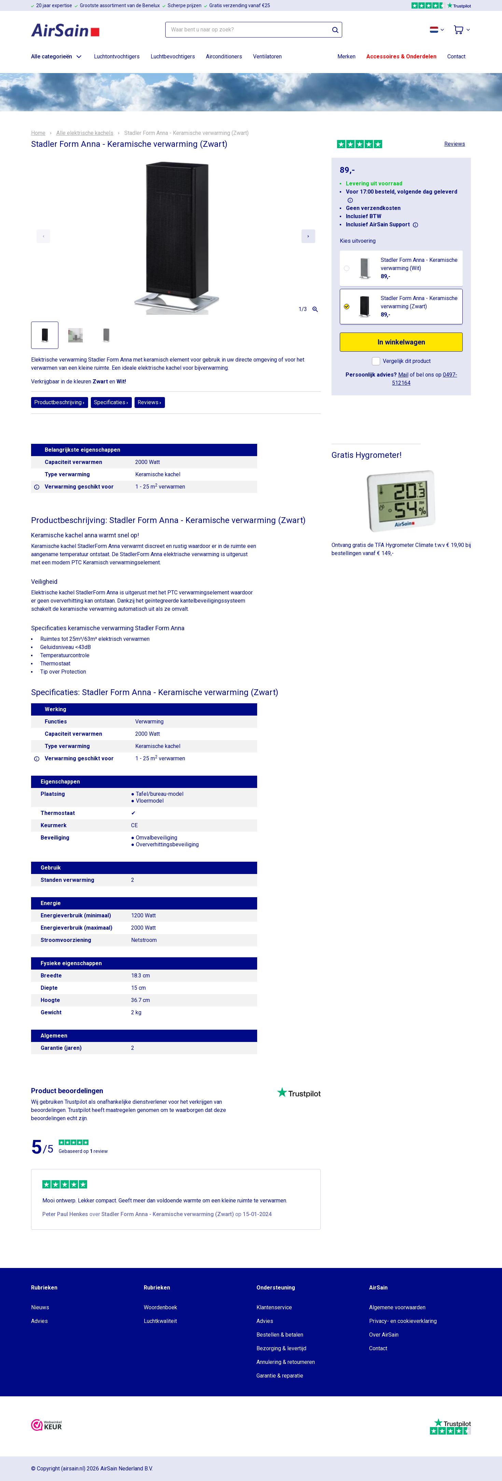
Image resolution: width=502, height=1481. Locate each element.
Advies (39, 1321)
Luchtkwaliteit (160, 1321)
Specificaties (111, 402)
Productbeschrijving (59, 402)
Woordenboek (160, 1307)
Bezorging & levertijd (281, 1348)
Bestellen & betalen (279, 1334)
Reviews (454, 144)
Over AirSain (384, 1334)
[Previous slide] (43, 236)
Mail (403, 374)
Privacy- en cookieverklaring (403, 1321)
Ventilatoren (267, 56)
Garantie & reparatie (279, 1375)
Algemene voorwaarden (397, 1307)
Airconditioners (224, 56)
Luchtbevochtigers (173, 56)
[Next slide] (308, 236)
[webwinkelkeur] (46, 1426)
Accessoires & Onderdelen (401, 56)
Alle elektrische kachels (84, 133)
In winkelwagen (401, 342)
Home (38, 133)
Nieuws (40, 1307)
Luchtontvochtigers (117, 56)
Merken (346, 56)
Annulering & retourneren (285, 1362)
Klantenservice (274, 1307)
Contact (456, 56)
